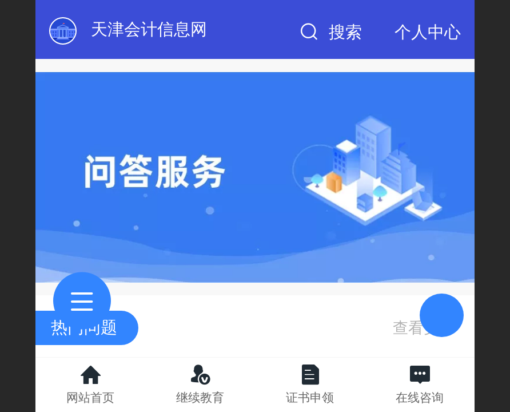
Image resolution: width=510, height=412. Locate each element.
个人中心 (428, 32)
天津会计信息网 (149, 29)
